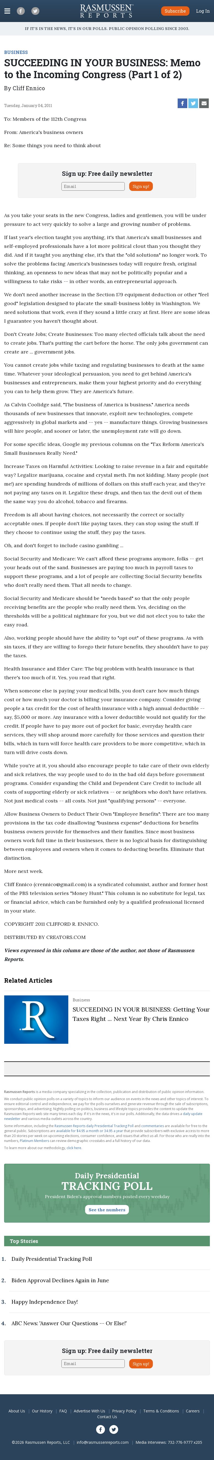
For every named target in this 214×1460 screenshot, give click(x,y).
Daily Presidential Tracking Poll (52, 1259)
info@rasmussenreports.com (103, 1442)
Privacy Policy (124, 1411)
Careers (193, 1411)
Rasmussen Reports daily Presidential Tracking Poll (94, 1126)
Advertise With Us (89, 1411)
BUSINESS (16, 52)
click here (74, 1148)
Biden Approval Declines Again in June (60, 1280)
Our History (42, 1411)
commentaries (152, 1126)
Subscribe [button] (175, 11)
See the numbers (107, 1209)
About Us (17, 1411)
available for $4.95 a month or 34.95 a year (89, 1130)
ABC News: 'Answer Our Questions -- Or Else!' (69, 1323)
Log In (203, 11)
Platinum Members (34, 1140)
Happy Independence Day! (45, 1302)
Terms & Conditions (161, 1411)
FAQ (63, 1411)
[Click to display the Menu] (7, 11)
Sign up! (141, 186)
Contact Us (107, 1416)
